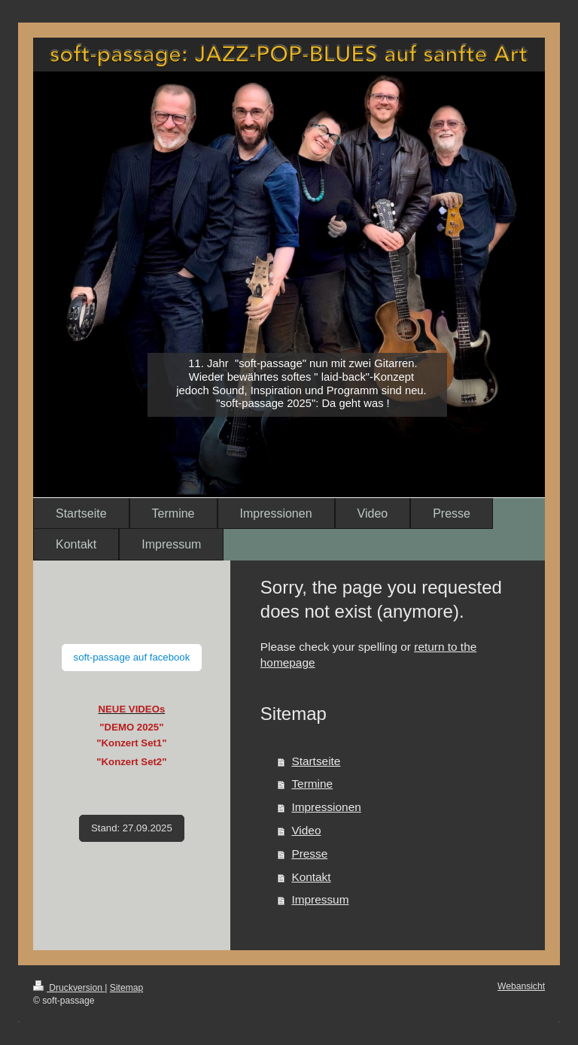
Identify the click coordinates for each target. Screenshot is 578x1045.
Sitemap (126, 988)
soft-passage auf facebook (132, 657)
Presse (309, 853)
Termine (312, 783)
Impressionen (325, 806)
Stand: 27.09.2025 (131, 828)
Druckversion (69, 988)
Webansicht (521, 986)
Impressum (319, 899)
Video (306, 830)
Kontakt (310, 876)
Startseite (315, 761)
